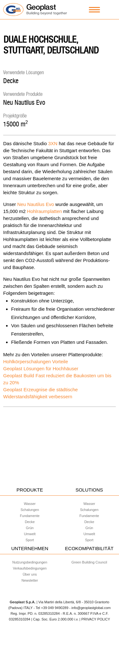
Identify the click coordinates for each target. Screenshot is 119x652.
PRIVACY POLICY (95, 619)
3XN (52, 143)
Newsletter (30, 580)
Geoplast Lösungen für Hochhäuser (40, 368)
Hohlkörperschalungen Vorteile (35, 361)
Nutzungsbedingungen (29, 562)
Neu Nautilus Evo (24, 102)
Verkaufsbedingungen (30, 568)
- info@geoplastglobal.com (89, 608)
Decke (10, 81)
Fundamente (30, 516)
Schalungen (30, 510)
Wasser (30, 504)
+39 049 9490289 (54, 608)
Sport (30, 540)
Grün (30, 528)
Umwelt (30, 534)
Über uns (30, 574)
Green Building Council (89, 562)
